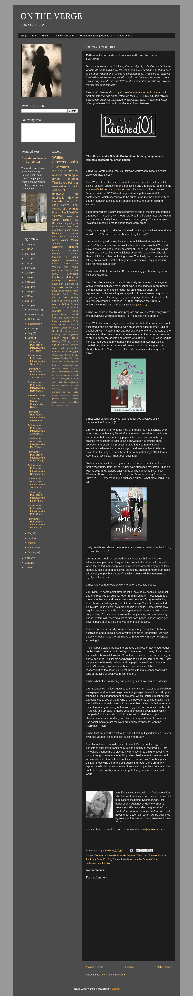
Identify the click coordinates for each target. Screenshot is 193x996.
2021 (28, 268)
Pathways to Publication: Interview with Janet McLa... (36, 373)
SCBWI (57, 216)
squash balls (58, 348)
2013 (28, 305)
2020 (28, 272)
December (34, 309)
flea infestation (71, 382)
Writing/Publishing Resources (96, 35)
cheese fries (57, 372)
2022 (28, 263)
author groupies (65, 250)
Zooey (75, 331)
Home (129, 967)
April (31, 538)
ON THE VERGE (51, 16)
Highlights (57, 277)
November (34, 314)
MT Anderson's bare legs (63, 361)
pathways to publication (98, 863)
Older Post (164, 967)
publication (65, 290)
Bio (34, 35)
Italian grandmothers (62, 321)
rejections (57, 260)
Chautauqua (57, 355)
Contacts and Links (64, 35)
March (31, 542)
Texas (68, 331)
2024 (28, 254)
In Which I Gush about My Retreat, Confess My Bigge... (36, 401)
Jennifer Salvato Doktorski (147, 859)
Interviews (126, 859)
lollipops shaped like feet (65, 385)
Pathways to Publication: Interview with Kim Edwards (36, 443)
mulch (55, 395)
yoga (75, 351)
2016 (28, 291)
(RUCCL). (142, 304)
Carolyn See (59, 297)
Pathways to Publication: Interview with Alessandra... (36, 416)
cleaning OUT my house (65, 341)
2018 (28, 282)
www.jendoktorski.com (153, 829)
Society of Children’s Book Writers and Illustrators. (116, 189)
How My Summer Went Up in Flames (137, 855)
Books (44, 35)
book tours (71, 230)
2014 (28, 301)
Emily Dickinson (65, 273)
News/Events (125, 35)
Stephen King (65, 243)
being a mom (65, 171)
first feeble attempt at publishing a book (143, 92)
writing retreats (61, 263)
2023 (28, 258)
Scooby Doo (58, 331)
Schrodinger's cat (69, 328)
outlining (65, 395)
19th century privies (68, 318)
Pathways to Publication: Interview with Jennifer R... (36, 429)
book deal (57, 307)
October (32, 319)
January (32, 552)
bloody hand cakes (65, 338)
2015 (28, 296)
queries (65, 399)
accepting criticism (65, 246)
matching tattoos (65, 388)
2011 (28, 562)
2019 (28, 277)
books (72, 162)
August (32, 328)
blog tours (71, 267)
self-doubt (58, 190)
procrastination (59, 314)
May (30, 533)
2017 (28, 286)
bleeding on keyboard (65, 334)
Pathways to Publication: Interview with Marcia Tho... (36, 523)
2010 (28, 567)
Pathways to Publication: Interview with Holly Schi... (36, 386)
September (34, 323)
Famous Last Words (105, 855)
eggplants (57, 344)
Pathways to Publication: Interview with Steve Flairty (36, 359)
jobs (61, 301)
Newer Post (94, 967)
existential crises (65, 253)
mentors (68, 301)
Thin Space (59, 182)
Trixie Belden (71, 304)
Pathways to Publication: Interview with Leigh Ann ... (36, 496)
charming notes (65, 311)
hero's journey (70, 344)
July (30, 333)
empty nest (58, 270)
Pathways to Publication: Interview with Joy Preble (36, 346)
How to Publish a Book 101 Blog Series (65, 201)
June (31, 338)
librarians (57, 233)
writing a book (68, 186)
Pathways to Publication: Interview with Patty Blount (36, 510)
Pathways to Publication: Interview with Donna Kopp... (37, 456)
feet (60, 382)
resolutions (72, 260)
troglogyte (63, 402)
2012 (28, 558)
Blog (23, 35)
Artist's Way (70, 294)
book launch (71, 307)
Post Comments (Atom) (113, 974)
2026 (28, 244)
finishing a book (65, 257)
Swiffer (75, 368)
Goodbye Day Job (69, 358)
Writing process (59, 159)
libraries (73, 178)
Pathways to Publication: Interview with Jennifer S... (36, 483)
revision (57, 175)
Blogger (116, 988)
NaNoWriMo (70, 212)
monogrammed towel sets (65, 392)
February (33, 547)
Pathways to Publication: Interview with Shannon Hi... (36, 469)
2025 (28, 249)
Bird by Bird (71, 270)
